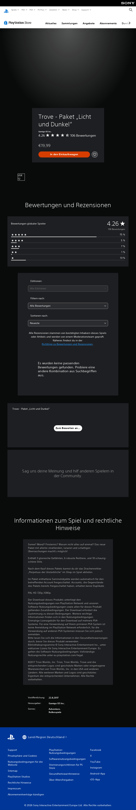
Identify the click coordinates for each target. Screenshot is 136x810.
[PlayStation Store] (18, 19)
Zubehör (53, 9)
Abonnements (108, 20)
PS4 (31, 9)
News (64, 9)
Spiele (14, 9)
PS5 (23, 9)
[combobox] (68, 285)
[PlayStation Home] (6, 9)
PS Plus (41, 9)
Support (85, 9)
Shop (74, 9)
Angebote (89, 20)
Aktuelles (50, 20)
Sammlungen (70, 20)
